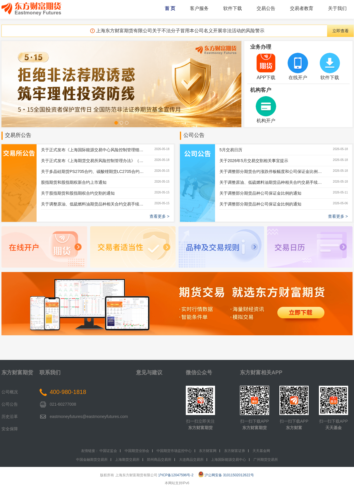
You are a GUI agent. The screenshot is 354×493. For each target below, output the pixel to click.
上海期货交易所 (127, 459)
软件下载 (232, 8)
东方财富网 (207, 450)
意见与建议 (149, 372)
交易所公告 (18, 135)
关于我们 (337, 8)
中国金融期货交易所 (92, 459)
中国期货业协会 (137, 450)
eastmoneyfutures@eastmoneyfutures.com (89, 416)
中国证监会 (108, 450)
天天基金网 (261, 450)
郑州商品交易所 (159, 459)
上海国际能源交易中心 (228, 459)
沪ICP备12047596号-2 (175, 475)
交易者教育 (301, 8)
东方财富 (294, 427)
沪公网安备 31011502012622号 (226, 475)
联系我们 (50, 372)
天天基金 (333, 427)
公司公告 (194, 135)
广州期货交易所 (265, 459)
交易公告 (266, 8)
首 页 (170, 8)
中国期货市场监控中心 (174, 450)
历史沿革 (9, 416)
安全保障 (9, 428)
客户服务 (199, 8)
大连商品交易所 (191, 459)
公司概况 (9, 392)
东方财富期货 (17, 372)
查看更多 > (159, 216)
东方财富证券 (234, 450)
